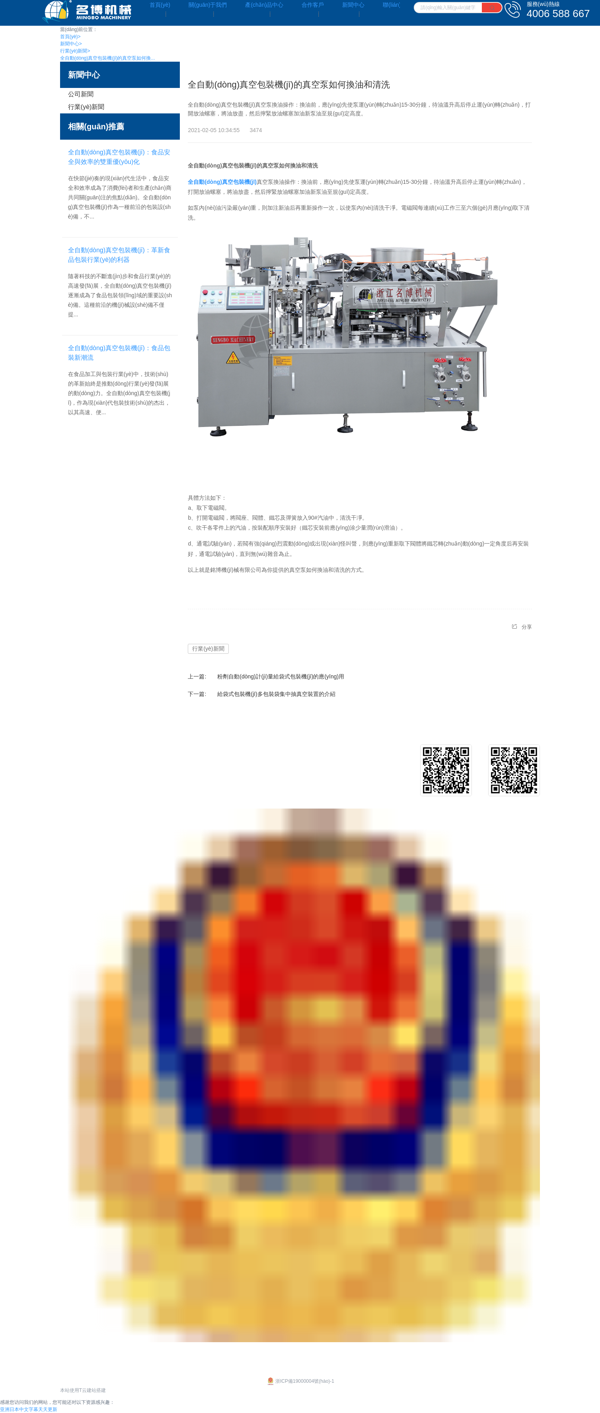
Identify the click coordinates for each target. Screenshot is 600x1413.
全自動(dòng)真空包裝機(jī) (222, 182)
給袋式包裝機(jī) (196, 759)
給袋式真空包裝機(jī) (202, 771)
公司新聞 (81, 94)
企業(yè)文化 (76, 759)
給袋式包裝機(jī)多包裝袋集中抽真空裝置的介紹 (276, 694)
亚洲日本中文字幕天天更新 (28, 1409)
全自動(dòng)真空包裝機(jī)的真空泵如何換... (107, 58)
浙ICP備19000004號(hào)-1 (300, 1381)
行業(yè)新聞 (75, 51)
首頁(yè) (70, 36)
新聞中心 (71, 44)
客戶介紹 (305, 759)
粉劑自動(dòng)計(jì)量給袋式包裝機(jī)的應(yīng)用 (280, 676)
